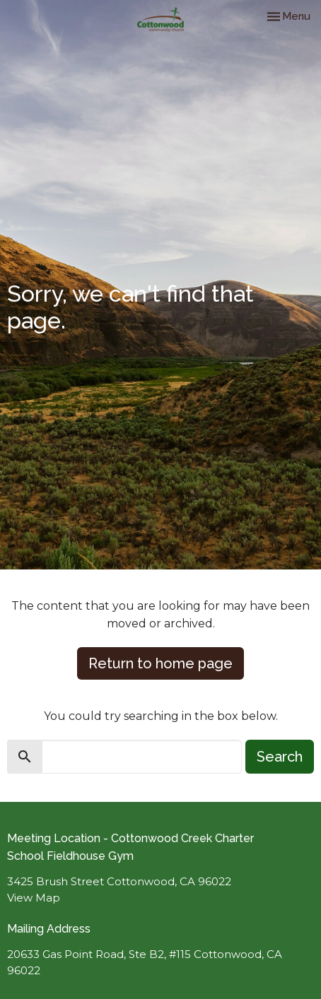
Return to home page (160, 663)
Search (280, 756)
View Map (33, 897)
